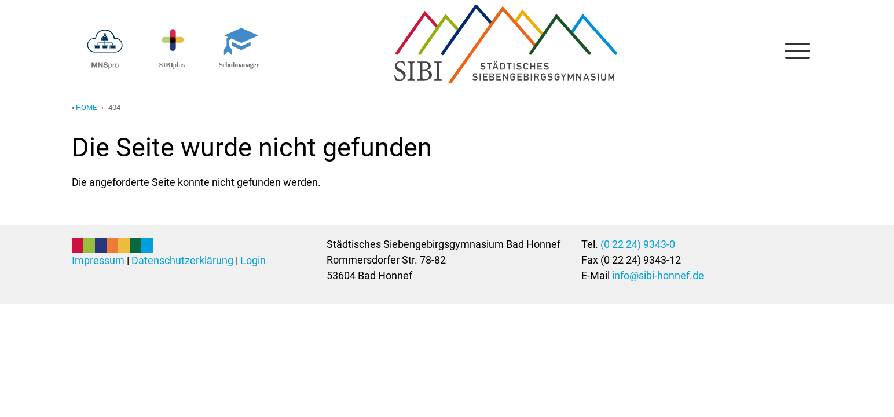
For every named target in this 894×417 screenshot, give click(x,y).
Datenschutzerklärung (182, 260)
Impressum (98, 260)
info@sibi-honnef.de (658, 275)
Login (253, 260)
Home (86, 107)
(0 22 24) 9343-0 (637, 244)
